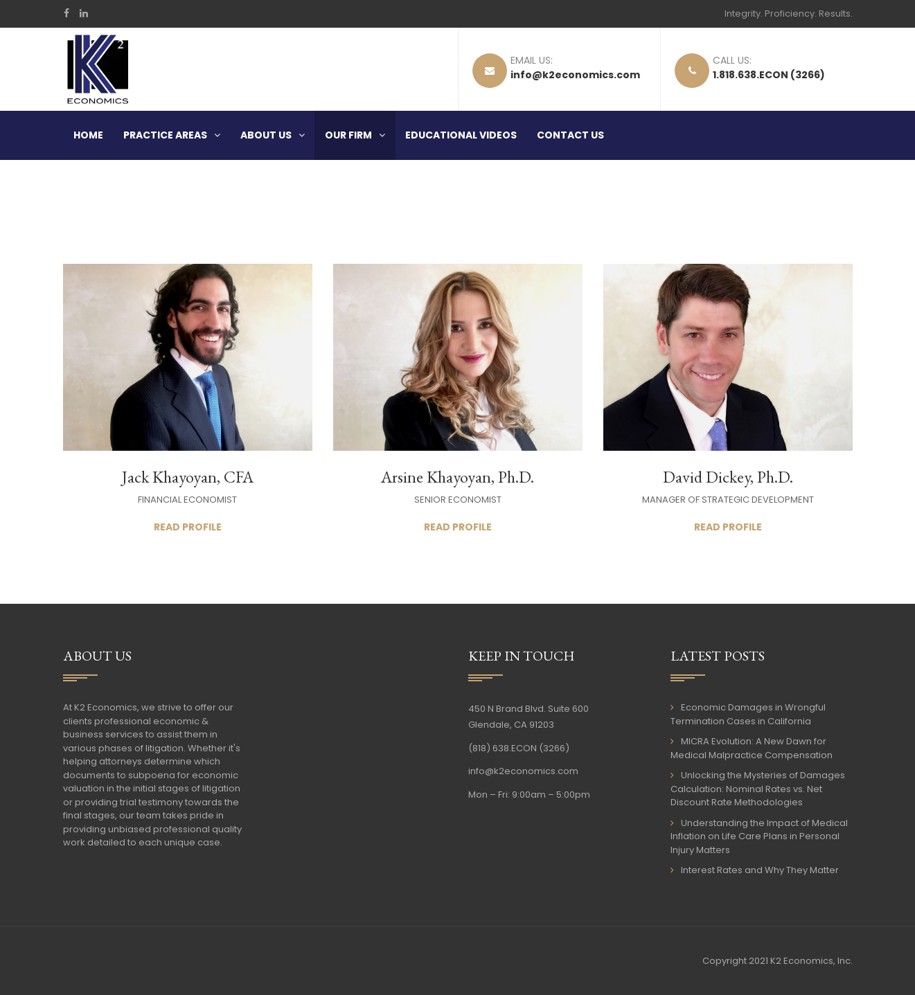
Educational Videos (461, 135)
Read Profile (188, 527)
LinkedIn (84, 13)
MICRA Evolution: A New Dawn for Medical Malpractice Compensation (751, 748)
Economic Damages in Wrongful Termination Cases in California (748, 714)
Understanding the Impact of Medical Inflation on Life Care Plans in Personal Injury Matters (759, 836)
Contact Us (570, 135)
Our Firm (348, 135)
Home (88, 135)
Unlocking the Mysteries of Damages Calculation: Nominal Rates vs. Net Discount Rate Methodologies (757, 789)
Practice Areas (165, 135)
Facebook (66, 13)
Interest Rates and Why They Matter (760, 870)
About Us (266, 135)
